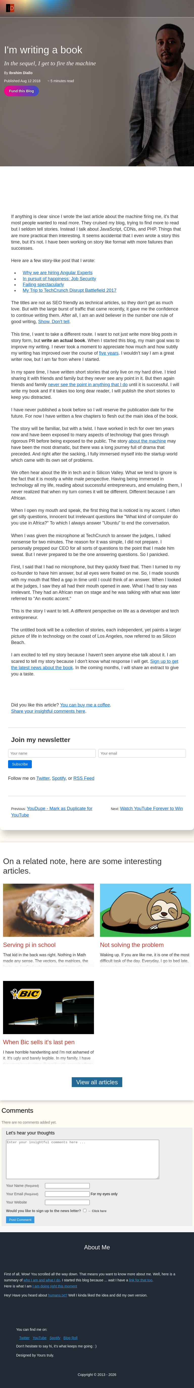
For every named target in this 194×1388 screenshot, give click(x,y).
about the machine (147, 441)
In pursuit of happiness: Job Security (59, 278)
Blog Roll (70, 1338)
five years (108, 353)
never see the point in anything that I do (88, 384)
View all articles (97, 1082)
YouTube (39, 1338)
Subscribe (20, 764)
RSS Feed (83, 778)
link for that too (140, 1280)
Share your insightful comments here (48, 711)
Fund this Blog (21, 91)
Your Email (22, 1194)
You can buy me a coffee (85, 704)
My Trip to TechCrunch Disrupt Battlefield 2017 (69, 290)
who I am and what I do (41, 1280)
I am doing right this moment (55, 1286)
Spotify (59, 778)
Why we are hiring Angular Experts (57, 272)
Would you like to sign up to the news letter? (56, 1211)
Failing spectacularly (43, 284)
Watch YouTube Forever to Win (151, 808)
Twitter (43, 778)
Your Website (16, 1202)
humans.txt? (57, 1295)
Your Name (22, 1186)
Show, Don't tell (53, 321)
